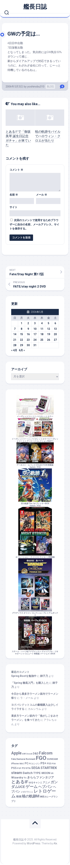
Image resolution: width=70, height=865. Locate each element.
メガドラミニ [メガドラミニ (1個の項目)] (27, 792)
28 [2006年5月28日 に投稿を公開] (14, 345)
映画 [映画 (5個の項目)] (18, 796)
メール (41, 194)
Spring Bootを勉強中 (23, 675)
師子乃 (44, 675)
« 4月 (14, 350)
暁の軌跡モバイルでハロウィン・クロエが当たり (47, 136)
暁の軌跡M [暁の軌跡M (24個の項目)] (30, 796)
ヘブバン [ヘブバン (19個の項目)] (45, 787)
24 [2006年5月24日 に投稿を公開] (34, 339)
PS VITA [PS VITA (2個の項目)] (26, 768)
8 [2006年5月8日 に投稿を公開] (21, 328)
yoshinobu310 (35, 86)
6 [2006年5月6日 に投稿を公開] (55, 323)
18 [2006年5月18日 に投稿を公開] (41, 334)
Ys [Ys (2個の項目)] (25, 777)
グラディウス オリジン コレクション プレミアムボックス (35, 613)
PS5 (39, 467)
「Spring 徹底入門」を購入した (30, 682)
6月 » (22, 350)
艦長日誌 (35, 6)
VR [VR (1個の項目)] (52, 773)
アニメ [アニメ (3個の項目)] (46, 782)
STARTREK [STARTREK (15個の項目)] (49, 768)
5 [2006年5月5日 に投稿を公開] (48, 323)
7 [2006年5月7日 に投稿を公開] (14, 328)
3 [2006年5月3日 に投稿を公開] (35, 323)
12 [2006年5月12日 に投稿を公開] (48, 328)
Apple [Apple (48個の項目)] (16, 753)
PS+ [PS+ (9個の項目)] (43, 763)
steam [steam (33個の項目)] (16, 772)
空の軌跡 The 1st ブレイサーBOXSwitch (35, 503)
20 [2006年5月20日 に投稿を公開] (55, 334)
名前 (14, 194)
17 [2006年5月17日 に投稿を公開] (34, 334)
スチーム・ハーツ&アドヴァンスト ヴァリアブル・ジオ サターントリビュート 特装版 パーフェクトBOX (35, 651)
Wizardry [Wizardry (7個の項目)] (17, 777)
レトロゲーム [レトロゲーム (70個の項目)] (33, 794)
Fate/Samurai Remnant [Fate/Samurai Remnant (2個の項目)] (23, 759)
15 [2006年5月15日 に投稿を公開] (21, 334)
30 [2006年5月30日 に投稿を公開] (28, 345)
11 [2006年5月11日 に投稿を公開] (41, 328)
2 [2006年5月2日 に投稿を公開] (28, 323)
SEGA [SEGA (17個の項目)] (35, 768)
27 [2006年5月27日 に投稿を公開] (55, 339)
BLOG (50, 86)
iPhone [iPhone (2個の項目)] (15, 763)
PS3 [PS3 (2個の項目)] (49, 763)
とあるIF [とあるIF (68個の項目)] (19, 781)
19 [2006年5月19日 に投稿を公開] (48, 334)
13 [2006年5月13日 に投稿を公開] (55, 328)
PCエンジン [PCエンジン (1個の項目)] (34, 763)
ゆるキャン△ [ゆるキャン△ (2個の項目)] (35, 782)
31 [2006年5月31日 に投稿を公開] (34, 345)
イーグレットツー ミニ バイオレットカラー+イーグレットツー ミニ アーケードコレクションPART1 (35, 439)
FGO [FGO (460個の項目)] (41, 758)
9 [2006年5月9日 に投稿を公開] (28, 328)
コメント (16, 169)
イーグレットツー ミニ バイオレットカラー (35, 415)
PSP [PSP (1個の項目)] (19, 768)
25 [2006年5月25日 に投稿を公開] (41, 339)
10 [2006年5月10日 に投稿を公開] (34, 328)
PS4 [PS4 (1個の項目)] (54, 763)
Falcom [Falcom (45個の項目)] (45, 753)
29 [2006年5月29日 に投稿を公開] (21, 345)
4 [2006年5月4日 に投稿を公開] (42, 323)
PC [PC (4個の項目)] (26, 763)
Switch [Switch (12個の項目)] (28, 773)
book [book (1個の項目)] (29, 754)
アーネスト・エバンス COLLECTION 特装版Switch (35, 465)
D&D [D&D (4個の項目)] (35, 753)
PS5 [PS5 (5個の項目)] (13, 768)
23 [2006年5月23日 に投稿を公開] (28, 339)
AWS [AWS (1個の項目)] (24, 754)
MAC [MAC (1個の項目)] (21, 763)
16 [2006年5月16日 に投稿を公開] (28, 334)
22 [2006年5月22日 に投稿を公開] (21, 339)
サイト (13, 207)
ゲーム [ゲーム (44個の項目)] (32, 786)
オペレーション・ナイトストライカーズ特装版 (35, 556)
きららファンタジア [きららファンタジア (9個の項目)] (40, 777)
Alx (55, 843)
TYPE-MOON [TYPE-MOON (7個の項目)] (41, 773)
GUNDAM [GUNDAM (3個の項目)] (52, 759)
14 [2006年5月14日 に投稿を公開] (14, 334)
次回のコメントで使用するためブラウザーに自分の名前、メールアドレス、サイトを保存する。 (34, 224)
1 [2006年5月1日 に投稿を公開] (21, 323)
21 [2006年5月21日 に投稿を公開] (14, 339)
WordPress (33, 843)
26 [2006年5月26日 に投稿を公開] (48, 339)
